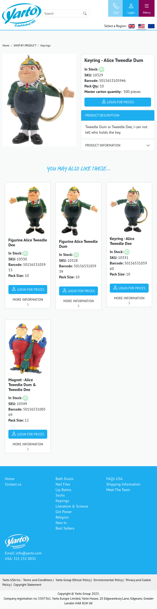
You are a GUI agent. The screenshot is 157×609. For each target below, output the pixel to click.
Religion (62, 517)
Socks (60, 495)
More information (28, 301)
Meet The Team (118, 489)
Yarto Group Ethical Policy (73, 580)
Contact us (13, 484)
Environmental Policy (108, 580)
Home (5, 45)
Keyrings (45, 45)
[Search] (65, 13)
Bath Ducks (65, 478)
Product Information (102, 145)
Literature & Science (72, 506)
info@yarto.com (29, 553)
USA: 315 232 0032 (20, 558)
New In (61, 522)
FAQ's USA (114, 478)
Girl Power (64, 511)
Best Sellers (65, 528)
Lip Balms (63, 489)
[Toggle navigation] (147, 8)
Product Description (102, 115)
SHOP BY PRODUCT (24, 45)
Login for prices (117, 101)
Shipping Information (123, 484)
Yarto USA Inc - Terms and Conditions (27, 580)
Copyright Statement (27, 585)
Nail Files (63, 484)
